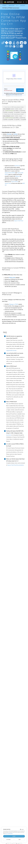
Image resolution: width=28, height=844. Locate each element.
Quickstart (8, 435)
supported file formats (11, 350)
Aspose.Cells (8, 183)
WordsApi (9, 134)
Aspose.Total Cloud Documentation (15, 465)
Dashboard (17, 165)
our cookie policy (9, 833)
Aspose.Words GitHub (10, 172)
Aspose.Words (14, 181)
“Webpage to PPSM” (13, 304)
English (19, 2)
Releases (17, 176)
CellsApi (15, 134)
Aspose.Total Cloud (18, 220)
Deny (20, 839)
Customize (8, 839)
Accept (13, 836)
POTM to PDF (12, 277)
